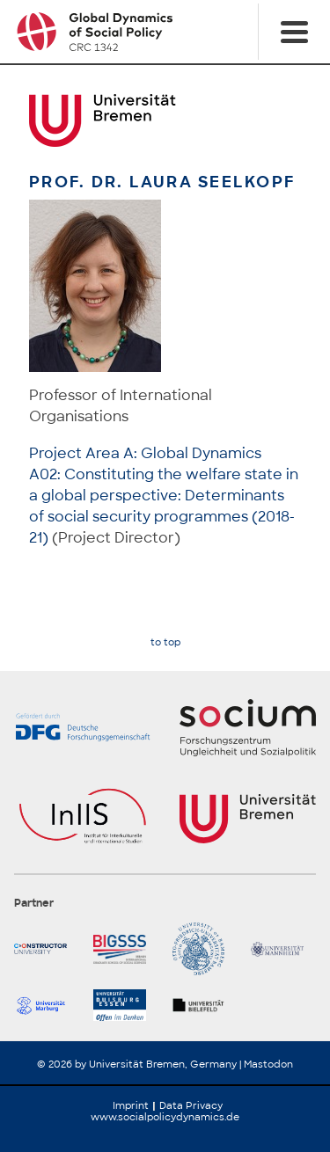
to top (165, 642)
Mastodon (268, 1064)
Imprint (131, 1105)
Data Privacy (191, 1105)
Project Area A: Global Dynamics (145, 453)
